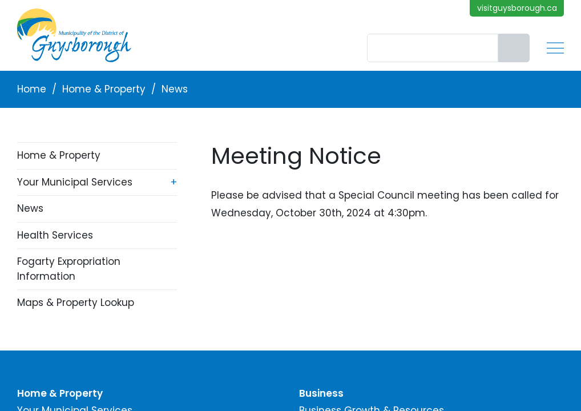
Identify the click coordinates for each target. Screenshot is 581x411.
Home (31, 89)
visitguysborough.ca (517, 8)
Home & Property (104, 89)
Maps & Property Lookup (75, 302)
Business (321, 393)
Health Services (55, 235)
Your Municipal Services (74, 182)
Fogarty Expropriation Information (68, 269)
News (175, 89)
